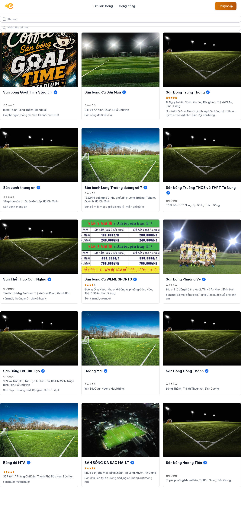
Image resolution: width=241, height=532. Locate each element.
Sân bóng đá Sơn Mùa (105, 92)
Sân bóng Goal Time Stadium (30, 92)
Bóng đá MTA (17, 463)
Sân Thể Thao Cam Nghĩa (27, 279)
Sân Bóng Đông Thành (187, 371)
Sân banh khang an (22, 187)
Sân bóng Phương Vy (186, 279)
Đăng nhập (226, 6)
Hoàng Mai (96, 371)
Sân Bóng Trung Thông (188, 92)
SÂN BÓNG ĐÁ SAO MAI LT (109, 463)
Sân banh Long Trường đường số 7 (116, 187)
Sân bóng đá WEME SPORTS (111, 279)
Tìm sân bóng (103, 6)
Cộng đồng (127, 6)
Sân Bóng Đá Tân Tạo (24, 371)
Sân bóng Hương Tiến (186, 463)
